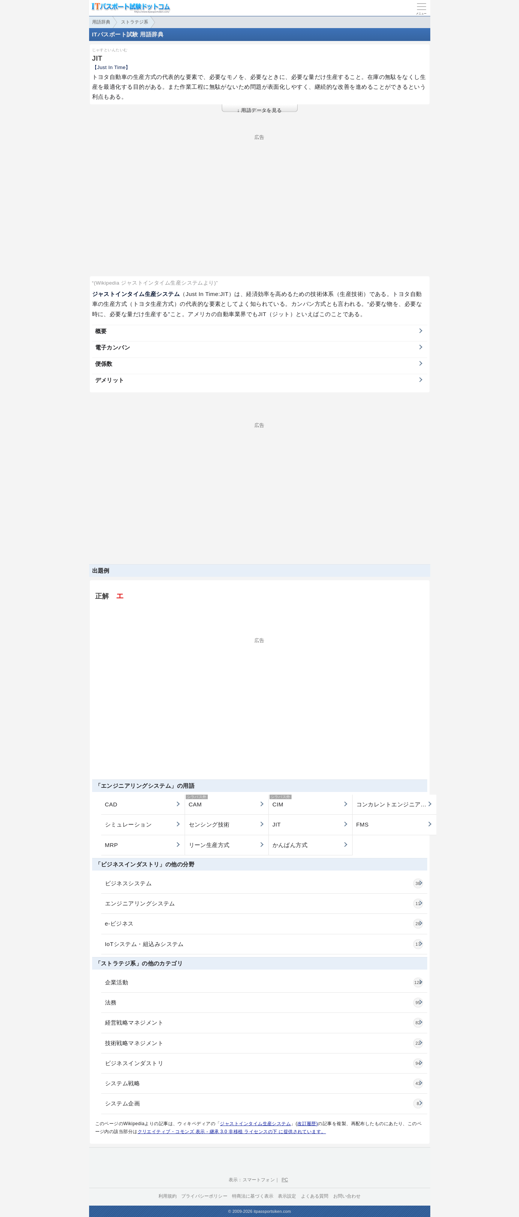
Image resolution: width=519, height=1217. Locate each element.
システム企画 (264, 1103)
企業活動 (264, 982)
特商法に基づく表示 (252, 1196)
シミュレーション (128, 824)
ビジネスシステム (264, 883)
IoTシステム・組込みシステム (264, 944)
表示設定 (287, 1196)
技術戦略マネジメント (264, 1043)
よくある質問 (315, 1196)
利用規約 (167, 1196)
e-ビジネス (264, 923)
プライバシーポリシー (204, 1196)
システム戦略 (264, 1083)
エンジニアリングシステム (264, 903)
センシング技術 (209, 824)
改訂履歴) (307, 1123)
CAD (111, 804)
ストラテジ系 (134, 22)
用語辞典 (101, 22)
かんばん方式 (290, 845)
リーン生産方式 (209, 845)
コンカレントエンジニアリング (396, 804)
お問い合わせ (347, 1196)
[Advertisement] (259, 193)
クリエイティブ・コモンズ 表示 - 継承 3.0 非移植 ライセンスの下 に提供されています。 (232, 1131)
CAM (197, 801)
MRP (111, 845)
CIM (281, 801)
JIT (277, 824)
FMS (362, 824)
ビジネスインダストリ (264, 1063)
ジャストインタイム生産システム (255, 1123)
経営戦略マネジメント (264, 1022)
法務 (264, 1002)
